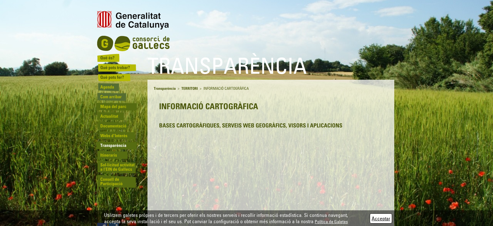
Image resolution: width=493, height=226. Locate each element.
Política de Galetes (331, 221)
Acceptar (381, 218)
